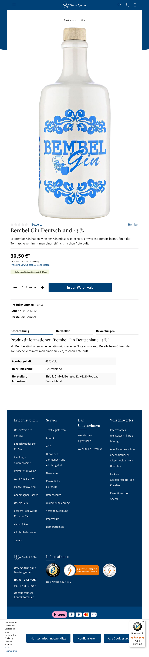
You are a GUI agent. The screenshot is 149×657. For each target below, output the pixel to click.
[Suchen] (119, 4)
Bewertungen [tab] (105, 331)
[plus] (42, 287)
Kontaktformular (23, 597)
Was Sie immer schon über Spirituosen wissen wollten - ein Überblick (122, 457)
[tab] (32, 331)
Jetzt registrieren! (56, 430)
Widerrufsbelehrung (58, 503)
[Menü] (14, 4)
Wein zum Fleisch (24, 479)
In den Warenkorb (80, 287)
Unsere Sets (21, 503)
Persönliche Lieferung (53, 484)
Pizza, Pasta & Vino (25, 487)
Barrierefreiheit (55, 527)
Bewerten (37, 224)
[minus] (15, 287)
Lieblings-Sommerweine (22, 460)
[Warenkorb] (134, 4)
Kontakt (50, 438)
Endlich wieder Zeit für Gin (25, 446)
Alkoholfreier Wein (25, 532)
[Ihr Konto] (127, 4)
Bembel (133, 224)
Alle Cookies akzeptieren (124, 638)
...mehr (18, 540)
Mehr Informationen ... (11, 650)
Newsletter (52, 473)
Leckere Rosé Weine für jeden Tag (25, 513)
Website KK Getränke (90, 449)
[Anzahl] (23, 287)
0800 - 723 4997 (25, 579)
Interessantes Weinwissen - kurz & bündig (121, 435)
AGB (48, 446)
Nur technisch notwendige (48, 638)
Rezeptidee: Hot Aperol (119, 496)
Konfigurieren (87, 638)
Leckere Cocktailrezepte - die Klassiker (122, 479)
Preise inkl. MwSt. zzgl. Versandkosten (30, 264)
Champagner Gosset (26, 495)
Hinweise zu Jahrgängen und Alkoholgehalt (55, 459)
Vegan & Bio (21, 524)
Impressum (52, 519)
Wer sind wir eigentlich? (85, 438)
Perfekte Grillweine (25, 471)
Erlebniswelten (26, 420)
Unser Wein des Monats (23, 432)
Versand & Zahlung (57, 511)
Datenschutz (53, 495)
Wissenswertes (121, 420)
